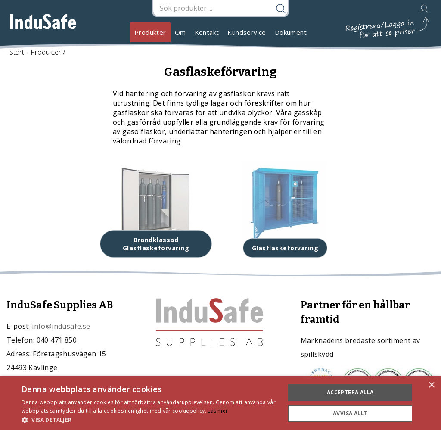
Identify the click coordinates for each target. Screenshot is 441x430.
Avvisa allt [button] (350, 413)
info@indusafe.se (61, 326)
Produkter (150, 32)
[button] (149, 419)
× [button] (431, 385)
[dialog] (220, 403)
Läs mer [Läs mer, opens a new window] (218, 410)
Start (16, 52)
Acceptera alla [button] (350, 392)
